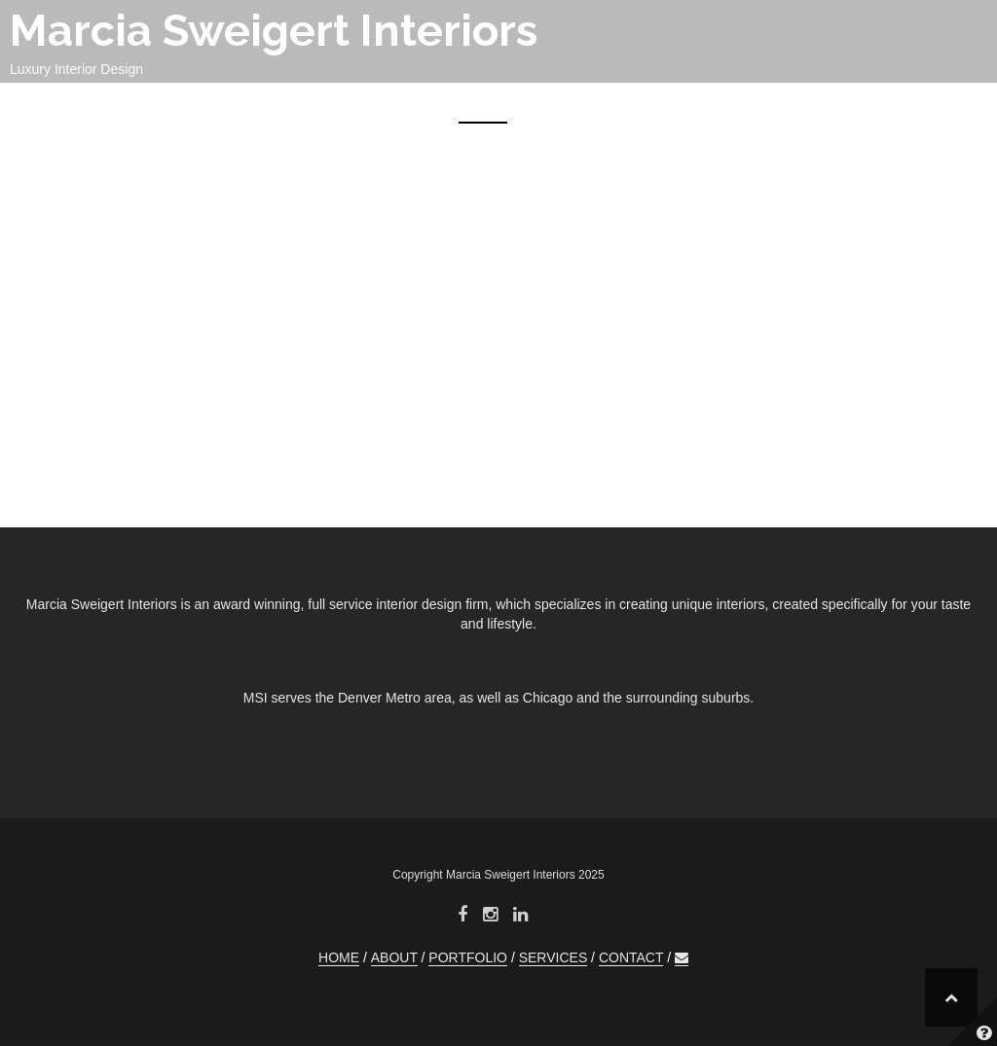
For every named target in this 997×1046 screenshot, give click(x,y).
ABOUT (561, 105)
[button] (955, 108)
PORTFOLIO (662, 105)
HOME (483, 105)
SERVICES (777, 105)
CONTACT (883, 105)
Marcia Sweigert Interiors (273, 30)
